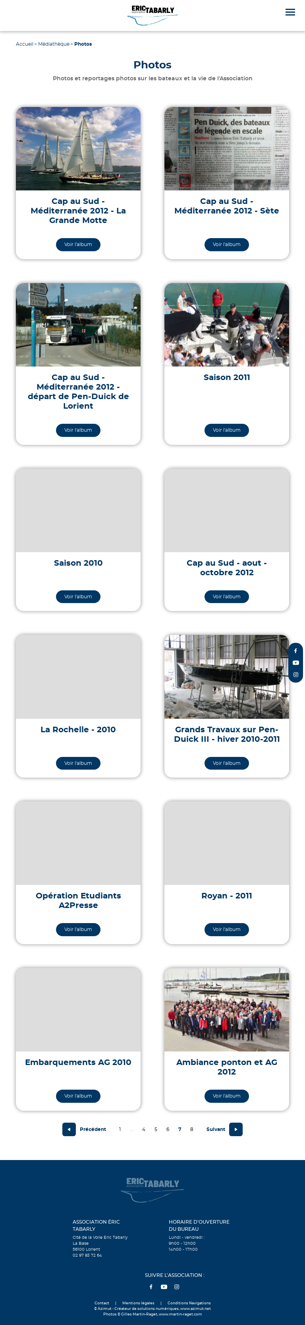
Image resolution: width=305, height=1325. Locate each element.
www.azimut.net (195, 1309)
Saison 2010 (78, 563)
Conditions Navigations (189, 1303)
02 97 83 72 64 (87, 1255)
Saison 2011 (227, 378)
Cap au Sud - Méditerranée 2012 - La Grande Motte (78, 211)
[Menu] (290, 12)
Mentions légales (138, 1303)
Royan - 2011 (226, 896)
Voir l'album (78, 244)
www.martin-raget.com (180, 1314)
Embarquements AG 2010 (78, 1063)
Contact (102, 1303)
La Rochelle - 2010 (78, 730)
